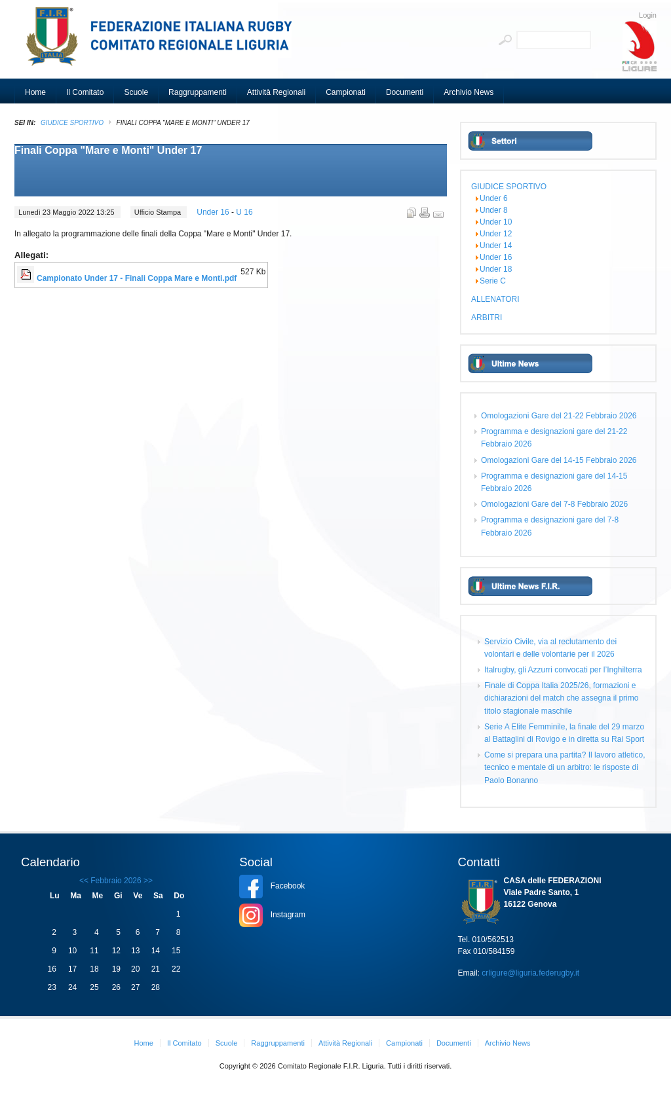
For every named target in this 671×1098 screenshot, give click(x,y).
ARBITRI (486, 317)
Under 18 (496, 269)
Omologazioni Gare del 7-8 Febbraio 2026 (554, 504)
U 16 (244, 212)
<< (83, 880)
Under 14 (496, 245)
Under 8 (494, 210)
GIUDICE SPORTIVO (72, 122)
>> (147, 880)
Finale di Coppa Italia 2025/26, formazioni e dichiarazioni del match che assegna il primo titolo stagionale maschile (561, 698)
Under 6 (494, 198)
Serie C (493, 280)
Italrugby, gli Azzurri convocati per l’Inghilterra (563, 669)
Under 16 (214, 212)
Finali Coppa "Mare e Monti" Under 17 (108, 150)
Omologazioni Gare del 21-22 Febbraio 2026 (558, 415)
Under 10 (496, 222)
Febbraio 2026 (115, 880)
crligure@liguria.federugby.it (530, 973)
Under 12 (496, 233)
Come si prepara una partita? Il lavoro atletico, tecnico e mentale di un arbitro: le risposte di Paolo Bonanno (564, 767)
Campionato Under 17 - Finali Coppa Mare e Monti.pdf (137, 278)
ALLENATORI (495, 299)
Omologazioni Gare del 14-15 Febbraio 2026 (558, 460)
